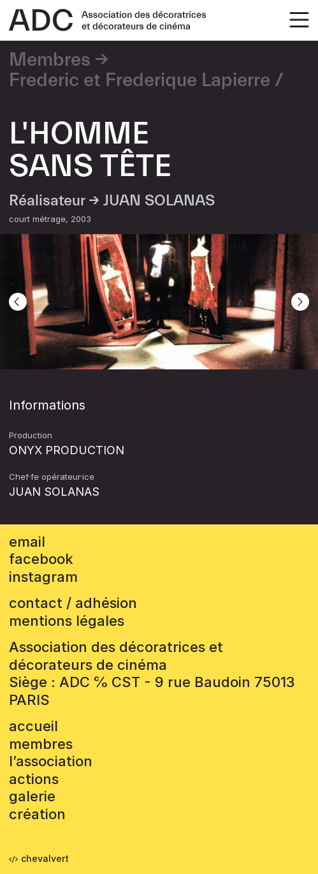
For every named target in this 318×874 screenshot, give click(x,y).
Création (37, 814)
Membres (49, 60)
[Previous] (18, 302)
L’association (50, 761)
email (27, 541)
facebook (41, 559)
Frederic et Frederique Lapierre (139, 80)
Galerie (32, 796)
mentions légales (66, 620)
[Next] (300, 302)
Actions (34, 779)
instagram (43, 576)
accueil (33, 726)
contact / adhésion (73, 603)
